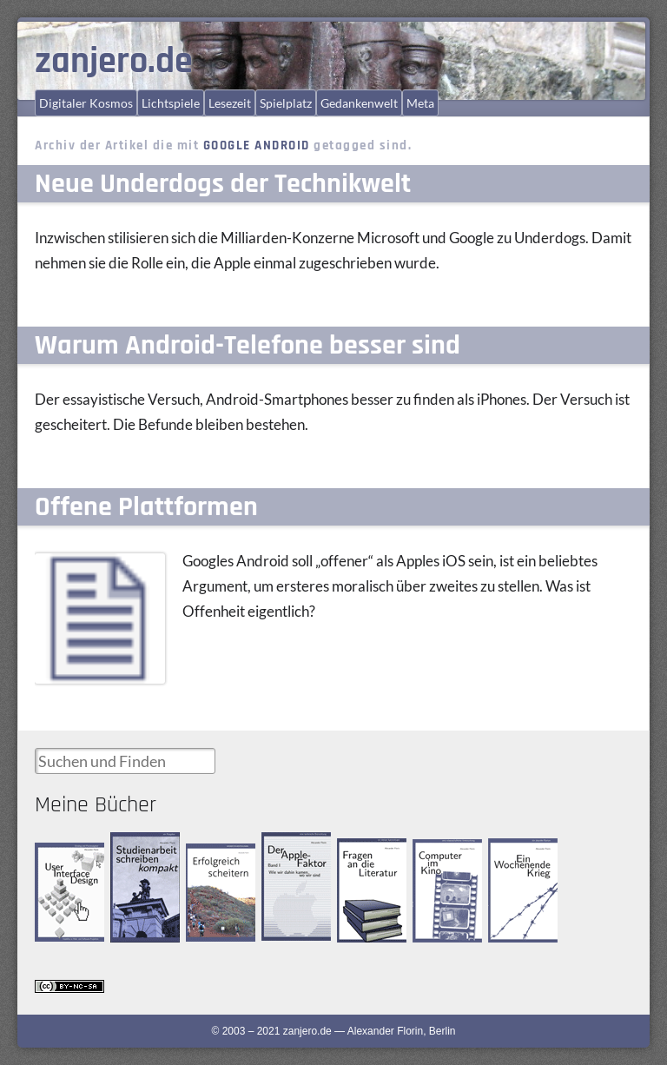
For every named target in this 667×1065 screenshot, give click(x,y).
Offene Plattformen (146, 507)
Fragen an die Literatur (366, 853)
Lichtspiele (171, 103)
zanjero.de (114, 61)
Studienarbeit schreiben (140, 847)
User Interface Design (66, 857)
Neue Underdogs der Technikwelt (223, 184)
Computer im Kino (441, 853)
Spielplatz (286, 103)
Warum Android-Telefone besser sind (247, 345)
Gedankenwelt (359, 103)
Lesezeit (229, 103)
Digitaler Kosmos (86, 103)
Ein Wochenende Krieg (524, 853)
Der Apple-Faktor (285, 846)
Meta (420, 103)
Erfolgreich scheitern (210, 858)
